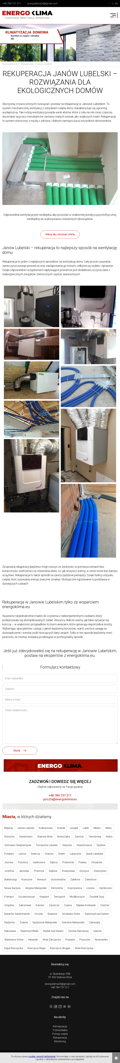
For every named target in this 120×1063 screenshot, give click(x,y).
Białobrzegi (10, 879)
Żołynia (24, 922)
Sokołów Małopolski (73, 922)
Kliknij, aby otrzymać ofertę (60, 234)
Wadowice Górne (13, 939)
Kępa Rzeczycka (13, 948)
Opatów (101, 845)
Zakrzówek (25, 905)
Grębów (53, 870)
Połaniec (9, 853)
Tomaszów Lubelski (47, 845)
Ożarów (49, 853)
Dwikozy (35, 853)
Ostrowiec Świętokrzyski (17, 845)
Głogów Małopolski (36, 888)
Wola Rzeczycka (84, 948)
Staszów (67, 845)
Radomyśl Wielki (29, 931)
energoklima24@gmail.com (42, 3)
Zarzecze (54, 905)
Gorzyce (84, 870)
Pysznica (23, 862)
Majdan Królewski (86, 905)
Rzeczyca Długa (36, 948)
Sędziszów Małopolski (44, 922)
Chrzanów (96, 862)
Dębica (54, 862)
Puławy (83, 862)
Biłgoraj (8, 828)
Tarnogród (59, 896)
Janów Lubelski (25, 828)
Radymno (9, 922)
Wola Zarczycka (52, 939)
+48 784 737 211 (11, 3)
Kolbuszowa (45, 828)
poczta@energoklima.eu (60, 799)
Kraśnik (61, 828)
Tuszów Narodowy (78, 931)
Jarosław (24, 870)
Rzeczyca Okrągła (60, 948)
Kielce (109, 836)
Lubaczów (75, 853)
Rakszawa (10, 931)
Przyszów (84, 939)
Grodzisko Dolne (71, 913)
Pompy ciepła (60, 1033)
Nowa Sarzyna (12, 888)
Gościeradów (58, 879)
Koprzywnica (75, 888)
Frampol (9, 896)
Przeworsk (68, 862)
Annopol (41, 879)
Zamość (79, 836)
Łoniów (91, 888)
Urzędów (9, 905)
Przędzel (70, 939)
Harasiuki (33, 939)
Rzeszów (9, 836)
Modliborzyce (77, 896)
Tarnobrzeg (95, 836)
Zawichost (90, 879)
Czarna (68, 905)
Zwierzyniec (100, 870)
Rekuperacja (60, 1037)
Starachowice (84, 845)
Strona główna (9, 64)
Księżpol (44, 896)
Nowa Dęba (63, 836)
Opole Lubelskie (94, 853)
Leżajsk (74, 828)
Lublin (86, 828)
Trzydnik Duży (96, 896)
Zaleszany (94, 922)
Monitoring (60, 1041)
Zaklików (75, 879)
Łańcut (22, 853)
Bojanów (52, 913)
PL (110, 3)
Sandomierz (25, 836)
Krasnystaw (68, 870)
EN (116, 3)
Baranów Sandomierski (17, 913)
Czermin (104, 905)
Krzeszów (26, 879)
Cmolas (39, 913)
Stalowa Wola (44, 836)
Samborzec (105, 888)
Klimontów (57, 888)
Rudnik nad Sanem (53, 931)
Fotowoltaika (60, 1030)
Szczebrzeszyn (26, 896)
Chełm (61, 853)
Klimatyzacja (60, 1026)
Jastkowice (38, 862)
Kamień (40, 905)
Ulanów (97, 931)
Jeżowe (8, 862)
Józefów (9, 870)
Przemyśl (39, 870)
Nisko (108, 828)
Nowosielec (101, 939)
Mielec (97, 828)
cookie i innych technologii (41, 1056)
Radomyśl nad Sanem (97, 913)
